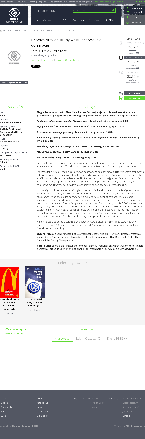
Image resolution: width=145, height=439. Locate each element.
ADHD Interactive (135, 425)
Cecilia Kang (59, 51)
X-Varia (4, 115)
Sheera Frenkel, (41, 51)
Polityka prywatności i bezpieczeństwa (108, 2)
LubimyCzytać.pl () (88, 338)
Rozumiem (140, 2)
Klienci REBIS (117, 338)
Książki (6, 30)
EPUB (18, 82)
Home (1, 30)
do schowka (134, 93)
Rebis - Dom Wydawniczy (14, 15)
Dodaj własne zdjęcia (14, 334)
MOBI (25, 82)
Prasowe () (62, 338)
